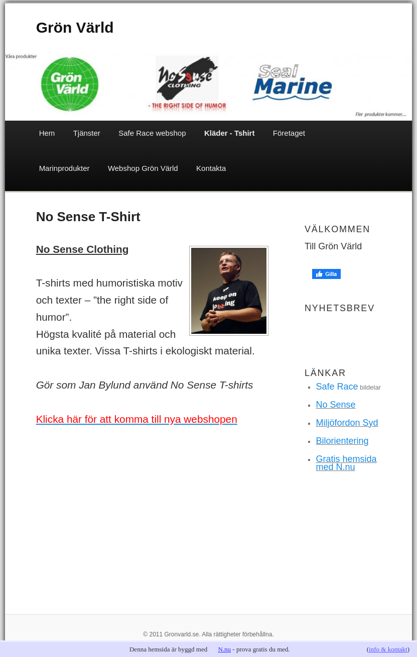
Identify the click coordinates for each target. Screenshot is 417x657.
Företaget (289, 133)
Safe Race (337, 387)
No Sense (335, 405)
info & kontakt (388, 649)
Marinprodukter (64, 168)
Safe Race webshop (152, 133)
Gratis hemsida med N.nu (346, 463)
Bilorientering (342, 441)
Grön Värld (75, 27)
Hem (47, 133)
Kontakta (211, 168)
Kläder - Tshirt (229, 133)
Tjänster (86, 133)
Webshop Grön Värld (143, 168)
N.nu (224, 649)
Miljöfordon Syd (347, 423)
